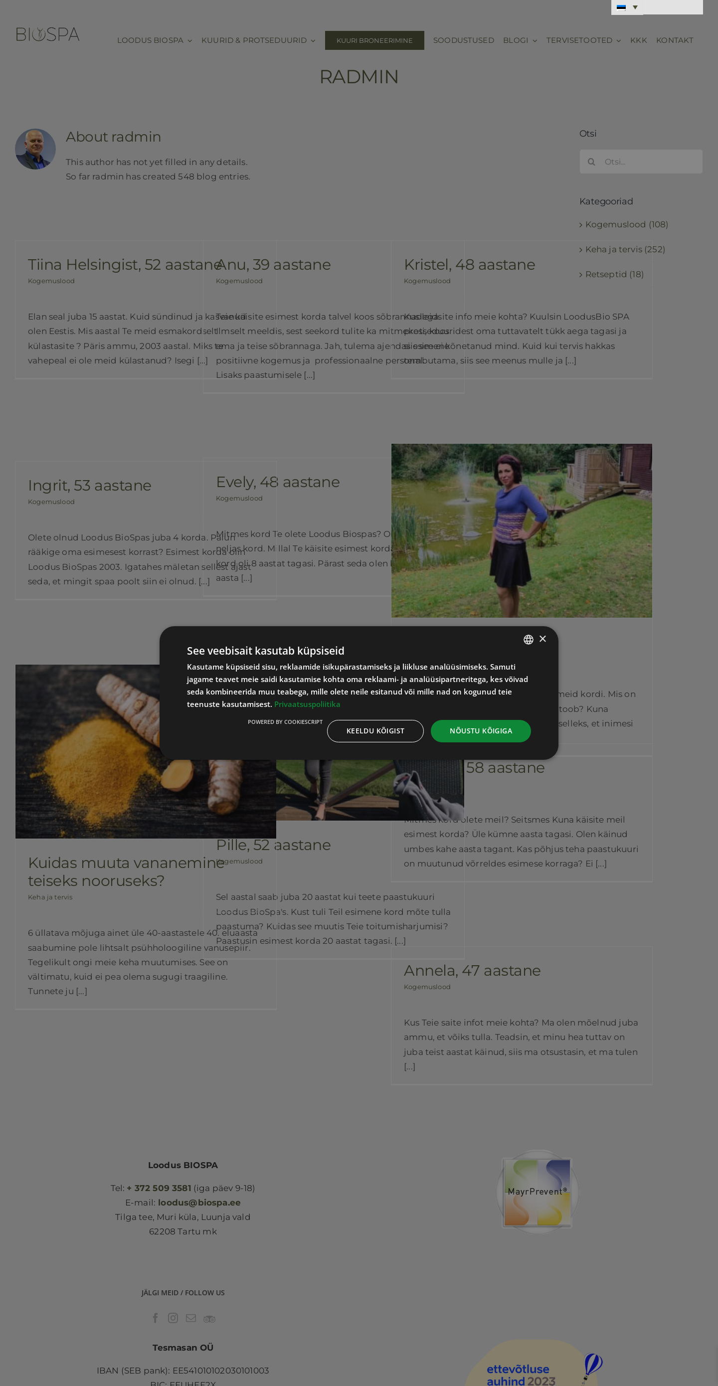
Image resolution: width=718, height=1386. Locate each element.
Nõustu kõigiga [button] (481, 730)
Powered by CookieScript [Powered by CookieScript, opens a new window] (285, 721)
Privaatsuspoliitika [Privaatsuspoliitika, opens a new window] (307, 704)
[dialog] (359, 693)
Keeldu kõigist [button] (376, 730)
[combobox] (529, 640)
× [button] (542, 639)
